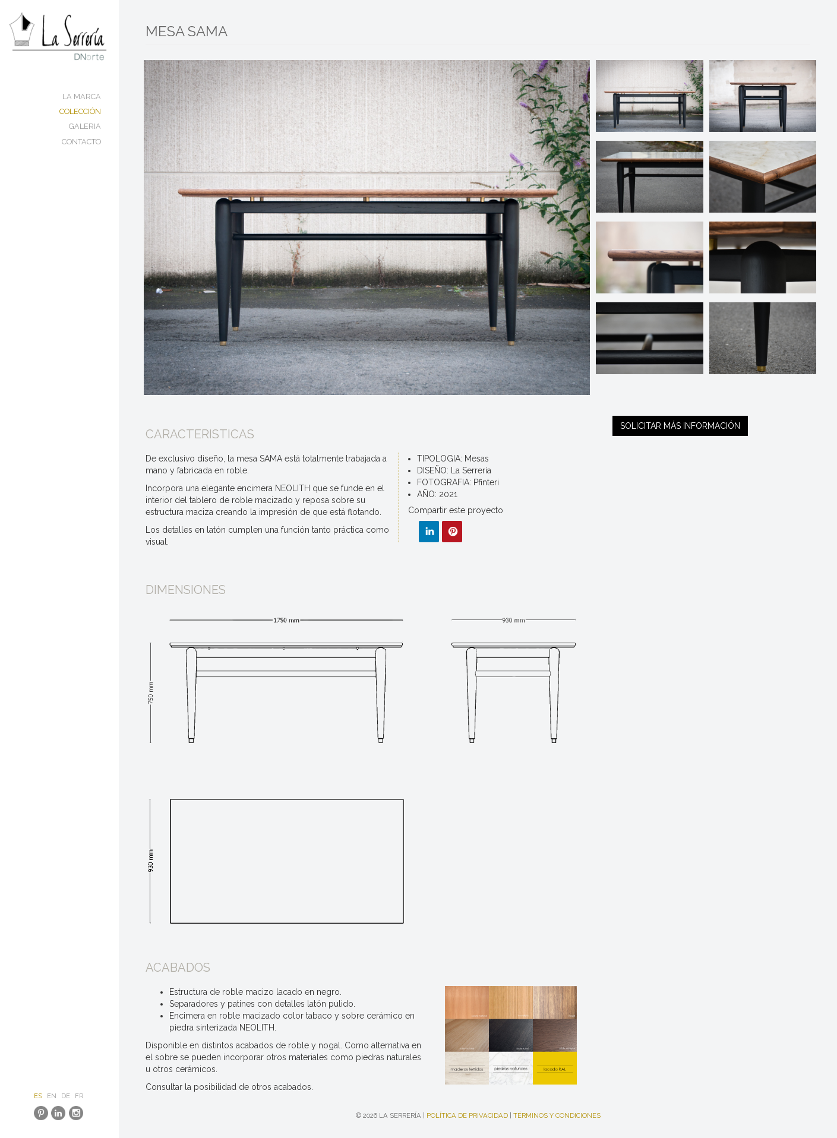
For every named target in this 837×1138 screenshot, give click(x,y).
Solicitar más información (680, 426)
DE (65, 1096)
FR (79, 1096)
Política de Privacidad (467, 1115)
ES (38, 1096)
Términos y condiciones (557, 1115)
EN (51, 1096)
